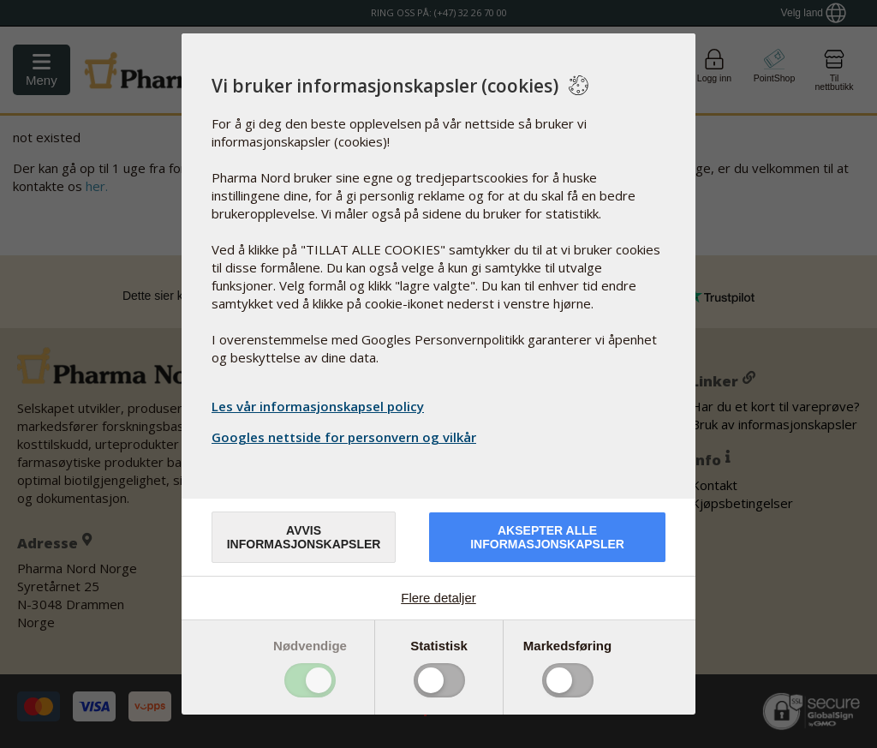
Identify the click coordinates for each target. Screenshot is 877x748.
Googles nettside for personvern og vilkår (346, 437)
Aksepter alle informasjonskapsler (547, 537)
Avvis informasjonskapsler (304, 537)
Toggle (310, 680)
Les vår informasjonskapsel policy (318, 406)
